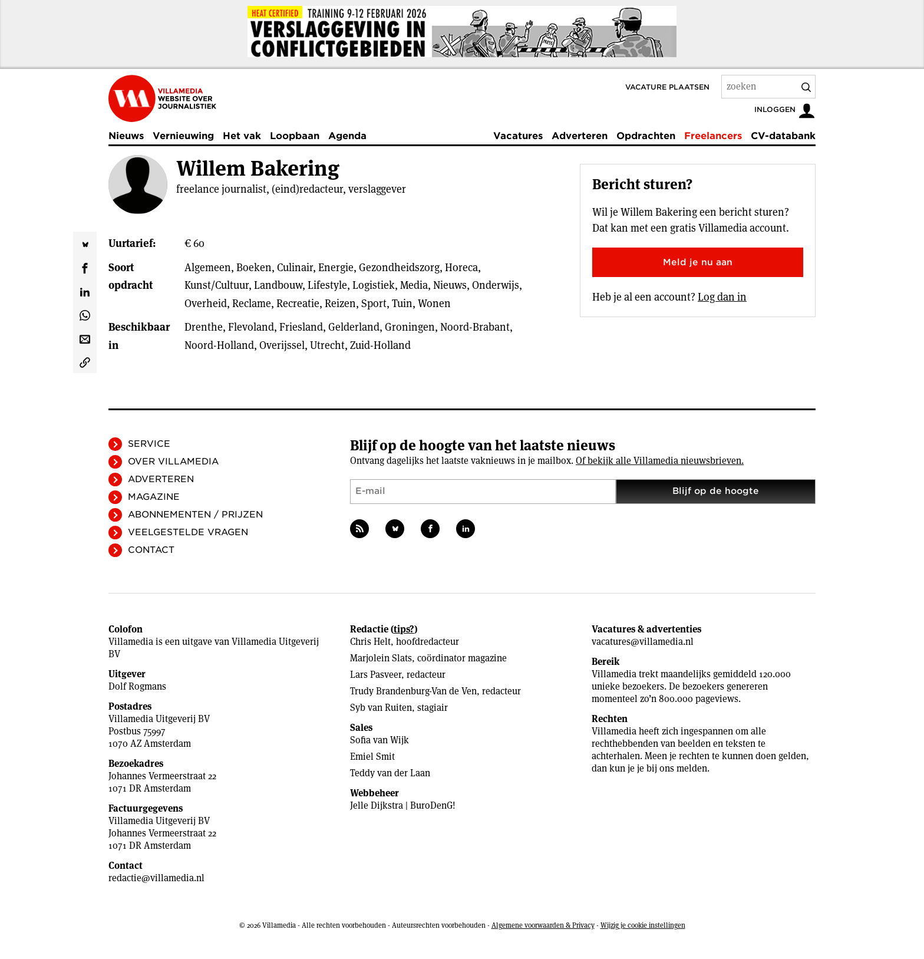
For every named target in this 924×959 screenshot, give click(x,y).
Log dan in (722, 297)
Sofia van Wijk (379, 740)
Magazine (154, 497)
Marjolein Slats (381, 658)
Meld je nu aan (697, 262)
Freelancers (713, 135)
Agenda (347, 135)
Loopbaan (294, 135)
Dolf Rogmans (137, 686)
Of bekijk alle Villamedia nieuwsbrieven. (660, 460)
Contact (151, 550)
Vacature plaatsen (667, 87)
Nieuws (126, 135)
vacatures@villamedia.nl (643, 641)
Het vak (242, 135)
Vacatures (518, 135)
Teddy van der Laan (390, 773)
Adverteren (580, 135)
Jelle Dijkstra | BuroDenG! (403, 805)
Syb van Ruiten (381, 707)
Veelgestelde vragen (188, 532)
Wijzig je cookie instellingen (642, 925)
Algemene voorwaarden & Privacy (543, 925)
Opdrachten (645, 135)
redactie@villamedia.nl (156, 878)
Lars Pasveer (375, 674)
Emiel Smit (372, 756)
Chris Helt (370, 641)
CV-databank (783, 135)
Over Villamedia (173, 461)
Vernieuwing (183, 135)
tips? (404, 629)
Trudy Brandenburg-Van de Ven (413, 691)
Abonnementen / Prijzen (195, 514)
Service (149, 444)
